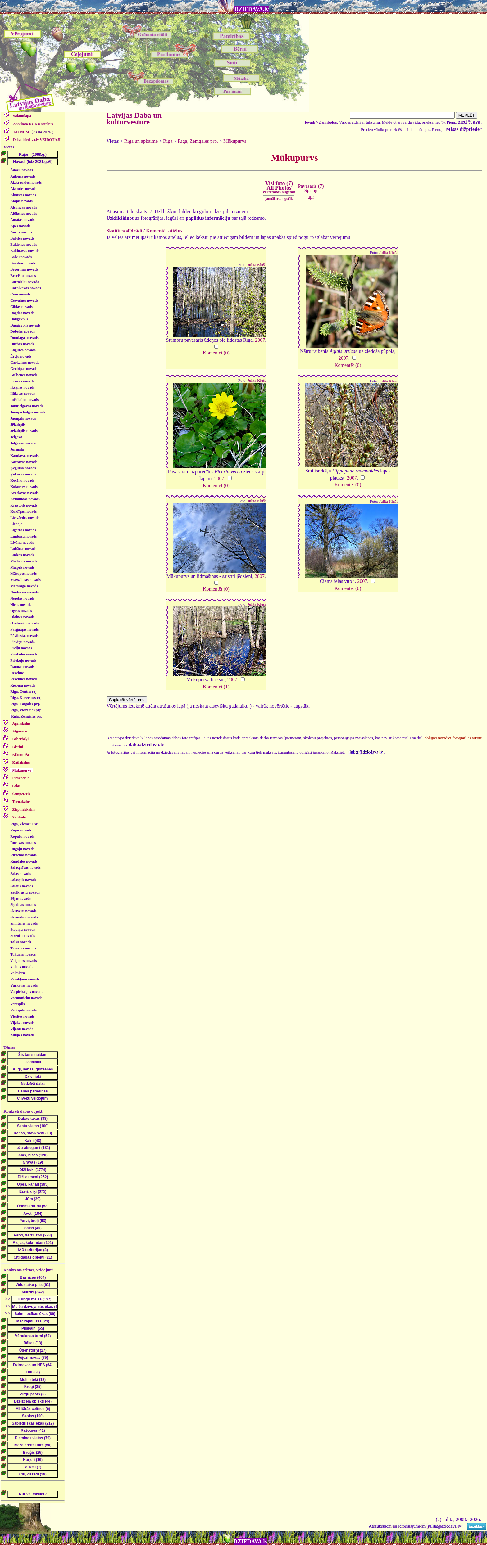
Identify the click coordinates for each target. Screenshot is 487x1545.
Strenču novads (22, 936)
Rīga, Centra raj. (23, 691)
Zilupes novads (22, 1035)
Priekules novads (23, 654)
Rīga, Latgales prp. (25, 704)
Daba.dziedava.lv (36, 139)
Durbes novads (22, 344)
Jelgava (16, 437)
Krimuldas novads (24, 499)
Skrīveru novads (23, 911)
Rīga (167, 141)
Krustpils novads (23, 505)
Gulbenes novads (23, 375)
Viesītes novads (22, 1016)
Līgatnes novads (23, 530)
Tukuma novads (23, 954)
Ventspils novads (23, 1010)
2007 (260, 340)
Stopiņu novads (22, 929)
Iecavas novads (22, 381)
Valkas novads (21, 967)
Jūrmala (17, 449)
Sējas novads (20, 898)
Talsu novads (20, 942)
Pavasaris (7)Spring (311, 188)
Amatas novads (22, 220)
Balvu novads (21, 257)
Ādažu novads (21, 170)
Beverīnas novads (24, 269)
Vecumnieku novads (26, 998)
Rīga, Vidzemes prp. (26, 710)
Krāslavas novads (24, 493)
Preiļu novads (21, 648)
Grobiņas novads (23, 369)
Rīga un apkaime (141, 141)
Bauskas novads (23, 263)
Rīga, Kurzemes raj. (26, 698)
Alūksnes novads (23, 213)
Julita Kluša (257, 265)
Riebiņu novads (22, 685)
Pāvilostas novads (24, 635)
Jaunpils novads (23, 418)
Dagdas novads (22, 313)
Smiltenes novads (24, 923)
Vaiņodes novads (23, 960)
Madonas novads (23, 561)
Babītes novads (22, 238)
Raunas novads (22, 666)
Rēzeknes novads (23, 679)
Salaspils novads (23, 880)
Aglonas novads (22, 176)
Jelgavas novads (23, 443)
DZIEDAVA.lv (251, 9)
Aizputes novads (23, 189)
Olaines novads (22, 617)
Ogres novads (21, 611)
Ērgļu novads (20, 356)
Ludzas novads (22, 555)
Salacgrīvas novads (25, 867)
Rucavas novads (23, 842)
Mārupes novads (23, 573)
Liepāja (16, 524)
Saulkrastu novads (25, 892)
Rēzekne (17, 673)
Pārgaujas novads (24, 629)
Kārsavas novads (23, 462)
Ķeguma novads (23, 468)
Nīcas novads (20, 604)
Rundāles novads (23, 861)
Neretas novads (22, 598)
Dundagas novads (24, 338)
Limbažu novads (23, 536)
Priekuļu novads (23, 660)
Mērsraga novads (24, 586)
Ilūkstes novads (22, 393)
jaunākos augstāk (279, 198)
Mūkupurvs (234, 141)
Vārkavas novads (24, 985)
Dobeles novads (22, 331)
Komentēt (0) (216, 352)
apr (311, 197)
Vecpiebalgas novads (26, 991)
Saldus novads (21, 886)
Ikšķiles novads (22, 387)
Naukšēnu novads (24, 592)
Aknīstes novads (23, 195)
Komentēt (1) (216, 686)
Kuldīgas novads (23, 511)
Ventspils (17, 1004)
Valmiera (17, 973)
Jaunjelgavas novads (26, 406)
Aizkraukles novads (26, 182)
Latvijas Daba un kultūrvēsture (134, 118)
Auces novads (21, 232)
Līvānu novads (22, 542)
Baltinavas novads (24, 251)
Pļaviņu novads (22, 642)
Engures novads (22, 350)
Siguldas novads (23, 905)
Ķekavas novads (23, 474)
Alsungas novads (23, 207)
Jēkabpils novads (24, 431)
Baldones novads (23, 244)
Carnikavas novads (25, 288)
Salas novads (20, 874)
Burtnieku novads (24, 282)
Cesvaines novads (24, 300)
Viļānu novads (21, 1029)
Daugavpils (19, 319)
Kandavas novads (24, 455)
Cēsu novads (20, 294)
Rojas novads (20, 830)
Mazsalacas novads (25, 580)
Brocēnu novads (23, 275)
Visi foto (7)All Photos (279, 187)
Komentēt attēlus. (165, 230)
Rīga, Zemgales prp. (27, 716)
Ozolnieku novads (24, 623)
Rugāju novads (22, 849)
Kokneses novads (24, 486)
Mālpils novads (22, 567)
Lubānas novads (23, 549)
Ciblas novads (21, 306)
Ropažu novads (22, 836)
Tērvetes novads (23, 948)
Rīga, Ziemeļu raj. (24, 824)
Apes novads (20, 226)
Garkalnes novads (24, 362)
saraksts (32, 124)
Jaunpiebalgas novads (27, 412)
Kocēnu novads (22, 480)
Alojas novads (21, 201)
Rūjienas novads (23, 855)
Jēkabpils (17, 424)
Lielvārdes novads (24, 518)
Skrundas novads (24, 917)
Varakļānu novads (24, 979)
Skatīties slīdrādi (124, 230)
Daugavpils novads (25, 325)
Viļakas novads (22, 1022)
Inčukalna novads (24, 400)
